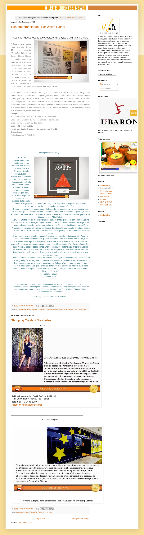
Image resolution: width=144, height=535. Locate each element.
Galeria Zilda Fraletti (60, 309)
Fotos (40, 512)
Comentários (105, 89)
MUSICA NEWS (106, 202)
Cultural (34, 309)
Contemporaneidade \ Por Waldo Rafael (38, 27)
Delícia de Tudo (106, 191)
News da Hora (47, 512)
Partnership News (107, 188)
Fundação (49, 309)
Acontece (20, 512)
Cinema (103, 199)
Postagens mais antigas (80, 519)
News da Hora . (106, 205)
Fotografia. (41, 309)
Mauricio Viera (72, 309)
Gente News (105, 196)
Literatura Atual (106, 194)
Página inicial (41, 519)
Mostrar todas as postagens (71, 18)
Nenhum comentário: (27, 305)
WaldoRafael (82, 309)
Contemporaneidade (24, 309)
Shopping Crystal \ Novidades (31, 320)
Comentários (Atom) (25, 523)
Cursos (26, 512)
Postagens (105, 84)
